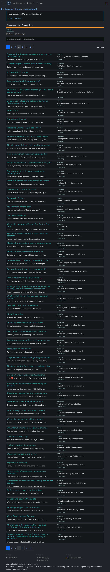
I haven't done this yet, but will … (69, 236)
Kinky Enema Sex (15, 314)
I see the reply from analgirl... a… (69, 536)
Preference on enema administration (24, 490)
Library (30, 3)
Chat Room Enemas (16, 215)
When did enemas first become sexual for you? (29, 163)
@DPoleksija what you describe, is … (71, 280)
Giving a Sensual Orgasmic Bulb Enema (26, 375)
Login (39, 3)
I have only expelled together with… (70, 465)
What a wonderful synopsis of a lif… (70, 75)
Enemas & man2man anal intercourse (25, 323)
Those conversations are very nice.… (71, 147)
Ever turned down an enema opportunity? (27, 331)
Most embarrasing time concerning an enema (29, 243)
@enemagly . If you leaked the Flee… (71, 325)
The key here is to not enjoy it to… (70, 368)
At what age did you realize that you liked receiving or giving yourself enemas (26, 526)
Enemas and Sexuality (30, 9)
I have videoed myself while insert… (70, 456)
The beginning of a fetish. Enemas (23, 508)
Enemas (18, 9)
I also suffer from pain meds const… (71, 439)
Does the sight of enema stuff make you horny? (29, 64)
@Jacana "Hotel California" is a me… (70, 112)
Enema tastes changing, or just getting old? (28, 260)
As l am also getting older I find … (70, 263)
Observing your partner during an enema (27, 393)
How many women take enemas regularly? (27, 154)
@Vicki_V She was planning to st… (70, 121)
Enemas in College (16, 198)
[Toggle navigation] (4, 3)
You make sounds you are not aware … (72, 360)
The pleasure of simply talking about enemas (28, 145)
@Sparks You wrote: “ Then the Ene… (71, 342)
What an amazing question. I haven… (71, 254)
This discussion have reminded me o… (71, 483)
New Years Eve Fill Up (17, 436)
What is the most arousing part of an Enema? (28, 181)
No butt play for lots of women (21, 445)
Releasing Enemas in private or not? (24, 128)
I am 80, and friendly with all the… (70, 218)
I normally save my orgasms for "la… (71, 473)
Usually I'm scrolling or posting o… (70, 518)
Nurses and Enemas (16, 119)
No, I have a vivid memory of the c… (70, 289)
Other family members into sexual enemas (27, 428)
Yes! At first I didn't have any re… (69, 66)
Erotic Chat (12, 110)
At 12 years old (62, 226)
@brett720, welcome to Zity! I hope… (71, 510)
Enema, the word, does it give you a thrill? (26, 269)
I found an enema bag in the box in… (71, 430)
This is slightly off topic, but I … (69, 404)
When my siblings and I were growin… (71, 307)
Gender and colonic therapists (21, 499)
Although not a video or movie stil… (70, 139)
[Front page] (1, 9)
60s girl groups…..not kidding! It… (70, 298)
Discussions (19, 3)
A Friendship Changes (17, 72)
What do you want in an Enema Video (25, 402)
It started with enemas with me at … (71, 173)
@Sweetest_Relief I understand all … (71, 447)
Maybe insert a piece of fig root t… (70, 83)
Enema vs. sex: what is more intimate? (25, 252)
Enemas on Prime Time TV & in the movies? (27, 136)
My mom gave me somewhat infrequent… (73, 56)
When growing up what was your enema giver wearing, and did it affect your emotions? (28, 287)
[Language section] (106, 3)
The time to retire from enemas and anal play (28, 366)
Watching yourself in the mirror (22, 454)
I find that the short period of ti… (69, 183)
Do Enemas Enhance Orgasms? (22, 189)
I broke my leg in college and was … (70, 200)
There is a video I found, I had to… (70, 413)
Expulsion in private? (17, 463)
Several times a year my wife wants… (71, 395)
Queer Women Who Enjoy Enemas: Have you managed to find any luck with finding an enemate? (28, 536)
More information (15, 18)
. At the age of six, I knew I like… (69, 527)
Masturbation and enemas (19, 349)
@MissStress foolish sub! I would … (70, 334)
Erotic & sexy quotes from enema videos (26, 410)
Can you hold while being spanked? (23, 81)
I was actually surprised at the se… (70, 130)
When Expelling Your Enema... (21, 516)
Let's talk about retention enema (22, 305)
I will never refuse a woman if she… (70, 492)
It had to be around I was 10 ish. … (70, 165)
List (9, 30)
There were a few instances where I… (71, 245)
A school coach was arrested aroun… (71, 209)
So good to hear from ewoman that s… (72, 156)
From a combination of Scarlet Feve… (71, 421)
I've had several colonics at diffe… (70, 501)
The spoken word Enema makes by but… (72, 271)
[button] (31, 47)
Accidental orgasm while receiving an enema (28, 340)
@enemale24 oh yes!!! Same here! (70, 351)
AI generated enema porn (19, 207)
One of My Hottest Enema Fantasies (24, 278)
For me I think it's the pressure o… (70, 191)
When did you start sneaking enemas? (25, 419)
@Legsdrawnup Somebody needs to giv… (73, 103)
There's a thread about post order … (71, 316)
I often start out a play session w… (70, 377)
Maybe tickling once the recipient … (70, 386)
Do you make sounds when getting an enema (28, 358)
